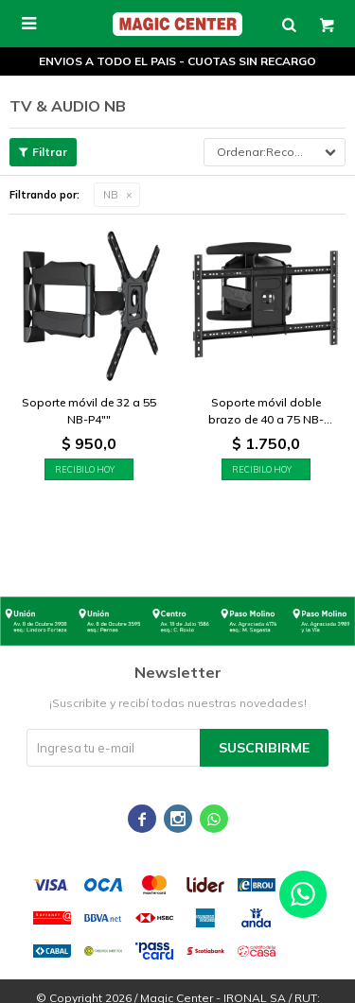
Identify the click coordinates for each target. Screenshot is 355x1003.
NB (110, 194)
